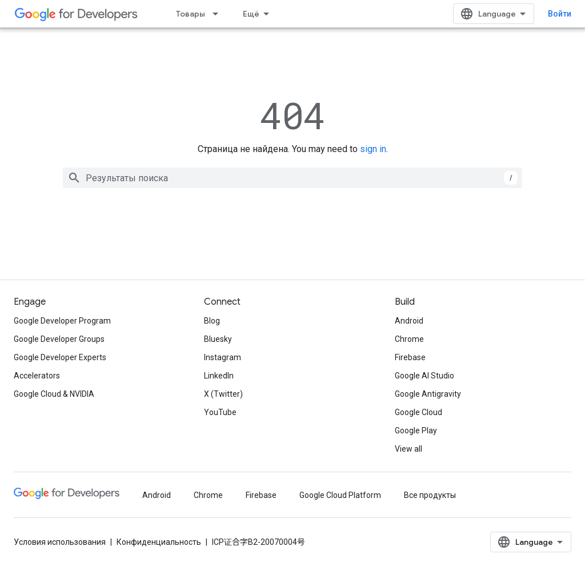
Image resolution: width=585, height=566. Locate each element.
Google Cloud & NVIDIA (54, 393)
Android (409, 320)
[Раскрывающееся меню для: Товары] (219, 13)
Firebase (410, 357)
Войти (559, 13)
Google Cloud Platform (340, 495)
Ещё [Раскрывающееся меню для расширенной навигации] (251, 14)
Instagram (222, 357)
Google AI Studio (424, 375)
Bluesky (218, 339)
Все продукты (430, 495)
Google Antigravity (428, 393)
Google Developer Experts (60, 357)
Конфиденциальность (159, 542)
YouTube (220, 412)
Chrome (409, 339)
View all (408, 448)
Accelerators (37, 375)
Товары (190, 14)
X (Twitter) (223, 393)
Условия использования (60, 542)
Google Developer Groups (59, 339)
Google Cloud (418, 412)
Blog (212, 320)
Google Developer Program (62, 320)
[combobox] (292, 178)
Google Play (416, 430)
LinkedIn (219, 375)
